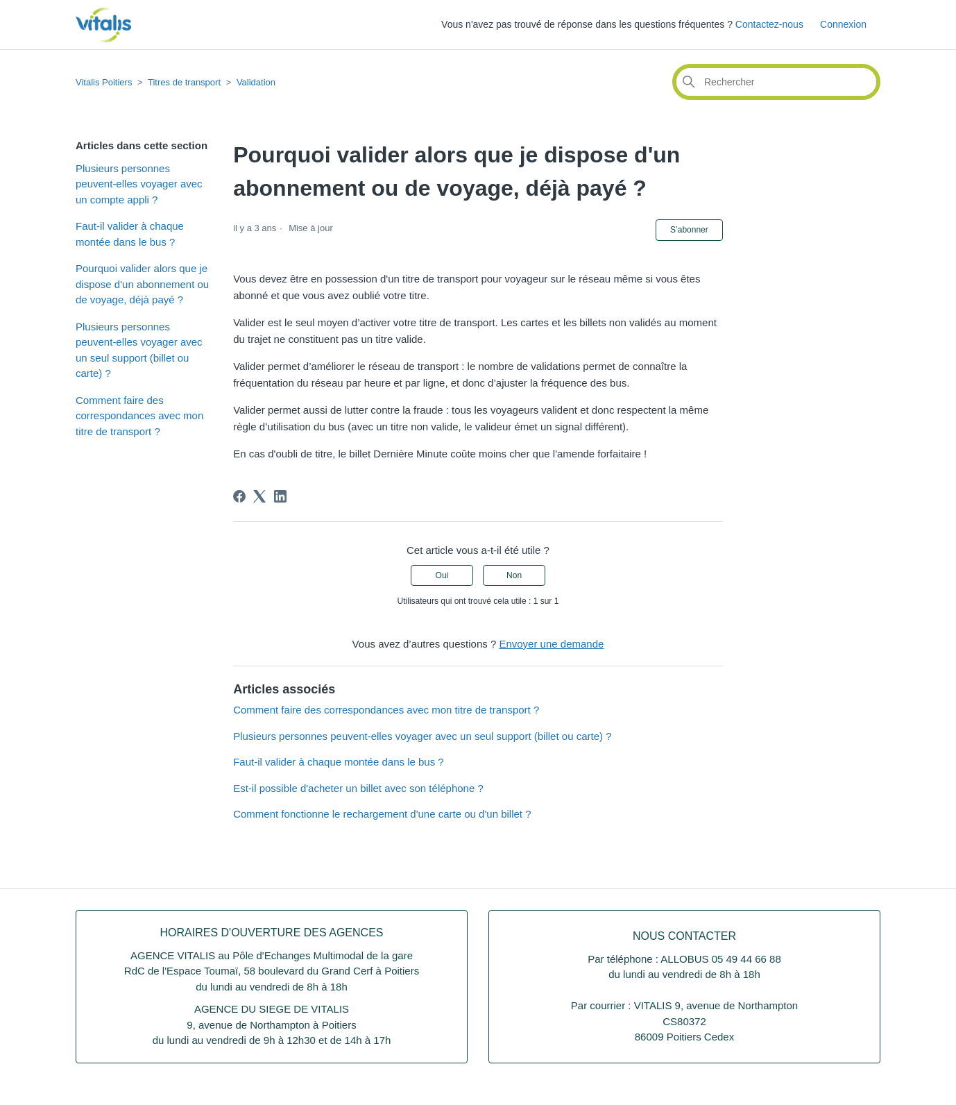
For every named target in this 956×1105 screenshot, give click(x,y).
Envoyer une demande (551, 644)
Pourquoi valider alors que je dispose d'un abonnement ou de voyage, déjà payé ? (142, 283)
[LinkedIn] (280, 496)
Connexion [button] (843, 24)
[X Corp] (259, 496)
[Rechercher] (776, 82)
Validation (256, 82)
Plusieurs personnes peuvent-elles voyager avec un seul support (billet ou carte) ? (139, 350)
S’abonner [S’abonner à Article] (689, 230)
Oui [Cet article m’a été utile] (442, 575)
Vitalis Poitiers (104, 82)
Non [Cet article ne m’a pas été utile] (514, 575)
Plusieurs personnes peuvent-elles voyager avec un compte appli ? (139, 183)
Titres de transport (184, 82)
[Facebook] (239, 496)
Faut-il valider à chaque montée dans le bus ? (130, 234)
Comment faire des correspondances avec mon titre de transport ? (139, 415)
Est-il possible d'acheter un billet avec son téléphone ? (358, 788)
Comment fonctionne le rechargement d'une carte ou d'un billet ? (382, 814)
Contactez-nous (769, 24)
